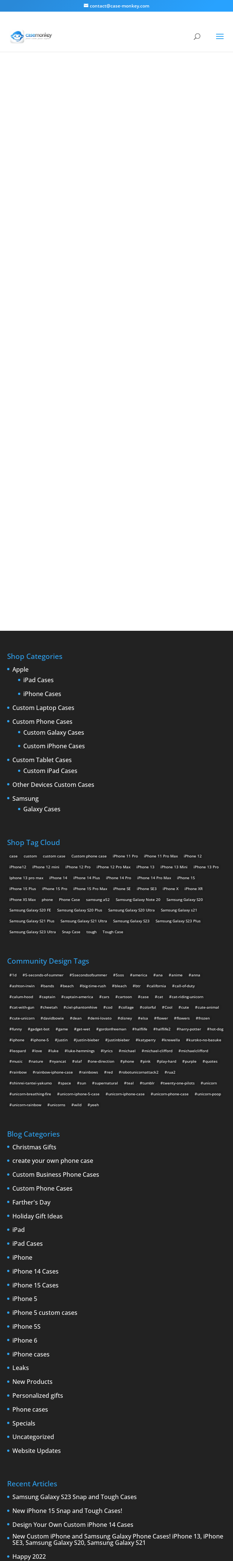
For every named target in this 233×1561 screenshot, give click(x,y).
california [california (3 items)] (157, 745)
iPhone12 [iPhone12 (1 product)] (17, 626)
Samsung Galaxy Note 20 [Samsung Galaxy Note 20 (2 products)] (138, 659)
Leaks (20, 1128)
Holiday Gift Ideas (37, 976)
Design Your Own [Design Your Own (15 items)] (24, 1384)
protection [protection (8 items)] (38, 1417)
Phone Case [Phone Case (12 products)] (69, 659)
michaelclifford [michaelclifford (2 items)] (194, 810)
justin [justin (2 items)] (62, 799)
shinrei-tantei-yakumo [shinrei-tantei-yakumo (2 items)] (32, 842)
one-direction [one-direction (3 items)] (102, 821)
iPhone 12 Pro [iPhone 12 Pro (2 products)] (78, 626)
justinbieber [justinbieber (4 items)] (119, 799)
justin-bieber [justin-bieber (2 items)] (87, 799)
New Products (32, 1141)
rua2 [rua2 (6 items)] (171, 831)
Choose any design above (65, 259)
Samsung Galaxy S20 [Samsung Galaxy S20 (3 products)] (184, 659)
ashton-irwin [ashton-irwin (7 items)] (23, 745)
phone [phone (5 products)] (47, 659)
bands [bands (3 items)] (48, 745)
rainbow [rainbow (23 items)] (19, 831)
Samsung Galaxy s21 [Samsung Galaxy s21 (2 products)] (179, 669)
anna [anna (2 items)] (195, 734)
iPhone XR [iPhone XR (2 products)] (194, 648)
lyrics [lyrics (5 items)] (108, 810)
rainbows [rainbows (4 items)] (90, 831)
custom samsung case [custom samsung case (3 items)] (113, 1373)
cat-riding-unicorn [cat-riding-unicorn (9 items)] (187, 756)
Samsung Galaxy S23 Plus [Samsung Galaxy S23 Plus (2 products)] (178, 680)
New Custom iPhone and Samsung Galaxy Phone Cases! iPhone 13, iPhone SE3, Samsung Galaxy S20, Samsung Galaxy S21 (117, 1299)
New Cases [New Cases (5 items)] (106, 1406)
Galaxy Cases (42, 569)
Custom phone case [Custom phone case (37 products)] (89, 615)
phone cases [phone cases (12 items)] (202, 1406)
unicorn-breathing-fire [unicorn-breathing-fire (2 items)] (31, 853)
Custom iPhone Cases (54, 506)
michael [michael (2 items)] (128, 810)
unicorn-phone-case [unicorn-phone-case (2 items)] (171, 853)
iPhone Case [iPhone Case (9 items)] (20, 1406)
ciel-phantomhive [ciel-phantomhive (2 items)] (81, 767)
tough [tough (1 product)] (91, 691)
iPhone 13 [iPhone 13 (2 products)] (145, 626)
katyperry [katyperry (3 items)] (147, 799)
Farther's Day (31, 962)
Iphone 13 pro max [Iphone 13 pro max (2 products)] (26, 637)
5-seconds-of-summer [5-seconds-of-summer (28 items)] (44, 734)
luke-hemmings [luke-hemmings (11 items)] (81, 810)
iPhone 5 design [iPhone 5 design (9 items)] (56, 1395)
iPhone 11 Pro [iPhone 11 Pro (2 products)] (125, 615)
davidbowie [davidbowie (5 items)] (53, 777)
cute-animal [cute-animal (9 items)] (208, 767)
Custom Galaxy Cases (53, 492)
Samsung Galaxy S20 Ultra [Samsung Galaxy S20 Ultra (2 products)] (131, 669)
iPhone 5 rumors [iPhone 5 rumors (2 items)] (92, 1395)
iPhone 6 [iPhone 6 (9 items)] (144, 1395)
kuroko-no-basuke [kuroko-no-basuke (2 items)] (205, 799)
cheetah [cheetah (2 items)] (50, 767)
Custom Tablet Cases (42, 519)
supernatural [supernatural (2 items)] (106, 842)
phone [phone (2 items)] (128, 821)
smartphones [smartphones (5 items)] (147, 1417)
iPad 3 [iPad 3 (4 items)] (97, 1384)
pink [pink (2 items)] (147, 821)
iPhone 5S (26, 1086)
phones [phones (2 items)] (16, 1417)
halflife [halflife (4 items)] (141, 788)
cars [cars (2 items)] (105, 756)
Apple (20, 429)
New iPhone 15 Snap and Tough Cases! (67, 1270)
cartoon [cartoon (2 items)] (125, 756)
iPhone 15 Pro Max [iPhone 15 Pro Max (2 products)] (90, 648)
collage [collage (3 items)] (127, 767)
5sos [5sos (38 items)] (120, 734)
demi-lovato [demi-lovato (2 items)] (101, 777)
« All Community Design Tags (94, 93)
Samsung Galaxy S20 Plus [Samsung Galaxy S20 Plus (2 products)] (79, 669)
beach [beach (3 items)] (68, 745)
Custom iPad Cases (50, 530)
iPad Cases (38, 440)
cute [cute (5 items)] (185, 767)
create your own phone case (52, 920)
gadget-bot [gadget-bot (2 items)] (40, 788)
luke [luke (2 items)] (55, 810)
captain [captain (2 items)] (48, 756)
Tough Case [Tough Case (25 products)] (113, 691)
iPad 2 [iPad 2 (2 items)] (80, 1384)
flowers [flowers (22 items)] (183, 777)
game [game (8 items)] (63, 788)
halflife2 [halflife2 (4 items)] (163, 788)
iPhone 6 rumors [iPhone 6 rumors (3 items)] (206, 1395)
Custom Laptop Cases (43, 467)
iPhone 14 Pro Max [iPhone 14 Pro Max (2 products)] (154, 637)
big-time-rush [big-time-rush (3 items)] (94, 745)
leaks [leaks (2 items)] (72, 1406)
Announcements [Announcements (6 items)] (23, 1362)
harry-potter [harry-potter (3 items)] (190, 788)
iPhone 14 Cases (35, 1031)
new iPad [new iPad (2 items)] (160, 1406)
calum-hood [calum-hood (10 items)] (22, 756)
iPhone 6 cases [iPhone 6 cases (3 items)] (171, 1395)
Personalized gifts (37, 1155)
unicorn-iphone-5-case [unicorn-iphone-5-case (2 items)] (80, 853)
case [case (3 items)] (65, 1362)
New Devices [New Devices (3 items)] (134, 1406)
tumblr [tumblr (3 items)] (148, 842)
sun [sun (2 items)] (83, 842)
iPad (18, 990)
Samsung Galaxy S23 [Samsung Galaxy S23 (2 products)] (131, 680)
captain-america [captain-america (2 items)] (78, 756)
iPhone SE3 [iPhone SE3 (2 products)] (147, 648)
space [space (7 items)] (66, 842)
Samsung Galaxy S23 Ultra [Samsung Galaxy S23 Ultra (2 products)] (32, 691)
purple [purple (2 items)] (191, 821)
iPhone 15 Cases (35, 1045)
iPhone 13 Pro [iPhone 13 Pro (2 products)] (206, 626)
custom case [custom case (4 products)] (54, 615)
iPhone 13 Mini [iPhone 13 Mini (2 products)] (174, 626)
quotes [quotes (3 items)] (211, 821)
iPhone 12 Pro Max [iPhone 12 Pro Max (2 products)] (113, 626)
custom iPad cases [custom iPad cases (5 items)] (26, 1373)
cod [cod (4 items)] (109, 767)
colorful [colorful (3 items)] (149, 767)
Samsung (25, 558)
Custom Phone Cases (42, 481)
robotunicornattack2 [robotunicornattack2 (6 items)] (140, 831)
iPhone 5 (24, 1059)
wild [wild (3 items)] (78, 864)
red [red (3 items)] (110, 831)
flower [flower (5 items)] (162, 777)
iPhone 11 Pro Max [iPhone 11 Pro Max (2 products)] (161, 615)
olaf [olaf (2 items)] (78, 821)
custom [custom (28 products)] (30, 615)
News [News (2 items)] (179, 1406)
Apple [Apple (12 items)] (49, 1362)
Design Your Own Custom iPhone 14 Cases (72, 1284)
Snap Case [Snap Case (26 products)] (71, 691)
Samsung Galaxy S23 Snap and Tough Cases (74, 1256)
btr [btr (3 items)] (138, 745)
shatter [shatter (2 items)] (123, 1417)
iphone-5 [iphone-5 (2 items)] (41, 799)
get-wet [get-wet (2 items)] (83, 788)
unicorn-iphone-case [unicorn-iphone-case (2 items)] (126, 853)
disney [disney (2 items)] (126, 777)
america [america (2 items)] (140, 734)
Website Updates (36, 1210)
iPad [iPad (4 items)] (64, 1384)
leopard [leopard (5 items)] (19, 810)
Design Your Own (116, 325)
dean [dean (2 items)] (77, 777)
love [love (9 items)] (38, 810)
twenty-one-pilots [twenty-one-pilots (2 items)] (179, 842)
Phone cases (30, 1169)
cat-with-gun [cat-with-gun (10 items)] (23, 767)
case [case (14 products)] (13, 615)
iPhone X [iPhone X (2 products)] (171, 648)
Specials (23, 1183)
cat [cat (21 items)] (160, 756)
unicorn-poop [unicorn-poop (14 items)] (209, 853)
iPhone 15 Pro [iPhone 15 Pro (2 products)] (54, 648)
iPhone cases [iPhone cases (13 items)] (49, 1406)
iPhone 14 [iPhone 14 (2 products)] (58, 637)
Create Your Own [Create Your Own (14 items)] (133, 1362)
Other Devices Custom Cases (53, 544)
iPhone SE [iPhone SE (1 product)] (122, 648)
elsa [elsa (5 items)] (144, 777)
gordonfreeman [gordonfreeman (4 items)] (112, 788)
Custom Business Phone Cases (55, 934)
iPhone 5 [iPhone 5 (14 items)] (178, 1384)
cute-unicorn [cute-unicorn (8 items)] (23, 777)
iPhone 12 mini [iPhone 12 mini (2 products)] (45, 626)
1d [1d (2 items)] (14, 734)
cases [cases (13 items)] (80, 1362)
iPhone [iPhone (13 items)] (115, 1384)
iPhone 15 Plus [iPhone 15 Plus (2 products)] (22, 648)
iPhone (22, 1017)
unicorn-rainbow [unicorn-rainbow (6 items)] (26, 864)
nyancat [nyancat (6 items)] (59, 821)
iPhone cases (31, 1114)
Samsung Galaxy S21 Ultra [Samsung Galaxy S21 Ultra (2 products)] (84, 680)
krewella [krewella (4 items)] (172, 799)
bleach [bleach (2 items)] (121, 745)
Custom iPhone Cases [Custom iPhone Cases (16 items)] (68, 1373)
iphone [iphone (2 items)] (18, 799)
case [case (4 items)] (145, 756)
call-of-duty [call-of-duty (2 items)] (185, 745)
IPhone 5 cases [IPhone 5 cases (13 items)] (22, 1395)
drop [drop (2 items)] (50, 1384)
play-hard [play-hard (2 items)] (167, 821)
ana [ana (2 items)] (159, 734)
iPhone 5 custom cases (44, 1072)
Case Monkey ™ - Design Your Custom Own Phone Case (89, 1539)
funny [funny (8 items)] (17, 788)
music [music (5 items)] (17, 821)
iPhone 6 (24, 1100)
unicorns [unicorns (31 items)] (57, 864)
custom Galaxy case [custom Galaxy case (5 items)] (172, 1362)
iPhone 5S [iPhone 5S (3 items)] (121, 1395)
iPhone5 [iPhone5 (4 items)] (199, 1384)
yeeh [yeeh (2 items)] (94, 864)
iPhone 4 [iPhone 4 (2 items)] (135, 1384)
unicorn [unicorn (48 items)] (210, 842)
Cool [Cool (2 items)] (168, 767)
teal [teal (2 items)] (130, 842)
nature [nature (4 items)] (37, 821)
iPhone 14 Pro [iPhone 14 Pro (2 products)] (118, 637)
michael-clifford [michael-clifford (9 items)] (158, 810)
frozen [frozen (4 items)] (204, 777)
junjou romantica (151, 93)
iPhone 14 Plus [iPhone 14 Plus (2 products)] (86, 637)
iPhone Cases (42, 453)
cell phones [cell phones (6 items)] (101, 1362)
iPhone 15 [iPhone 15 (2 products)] (186, 637)
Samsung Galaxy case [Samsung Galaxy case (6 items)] (91, 1417)
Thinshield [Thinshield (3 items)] (195, 1417)
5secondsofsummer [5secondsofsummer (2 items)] (89, 734)
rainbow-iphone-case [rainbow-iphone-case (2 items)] (54, 831)
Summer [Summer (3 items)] (172, 1417)
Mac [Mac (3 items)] (87, 1406)
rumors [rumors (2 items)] (59, 1417)
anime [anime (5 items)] (177, 734)
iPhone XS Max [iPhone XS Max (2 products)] (22, 659)
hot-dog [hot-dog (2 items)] (216, 788)
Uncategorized (33, 1197)
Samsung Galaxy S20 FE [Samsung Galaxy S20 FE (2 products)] (30, 669)
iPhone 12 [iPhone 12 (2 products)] (193, 615)
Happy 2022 (29, 1316)
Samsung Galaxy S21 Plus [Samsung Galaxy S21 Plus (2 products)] (31, 680)
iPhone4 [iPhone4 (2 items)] (156, 1384)
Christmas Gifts (34, 907)
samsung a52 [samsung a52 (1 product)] (98, 659)
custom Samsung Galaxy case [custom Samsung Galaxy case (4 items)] (165, 1373)
